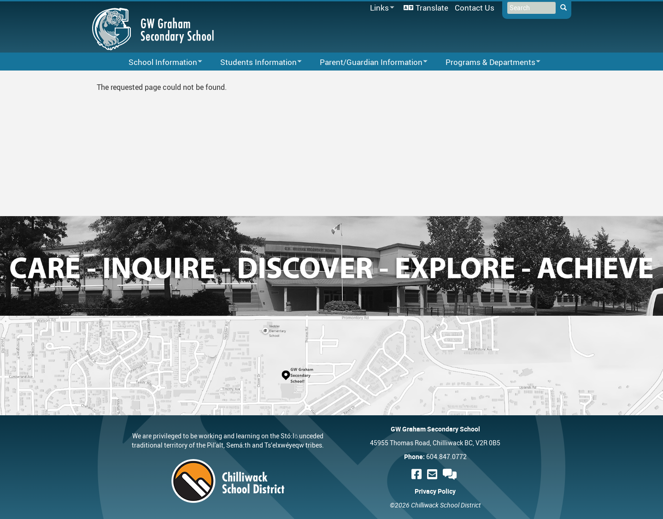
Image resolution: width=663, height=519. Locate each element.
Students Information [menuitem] (255, 62)
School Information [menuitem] (159, 62)
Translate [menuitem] (432, 7)
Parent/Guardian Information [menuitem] (368, 62)
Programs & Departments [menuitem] (487, 62)
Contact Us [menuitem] (474, 7)
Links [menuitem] (380, 8)
